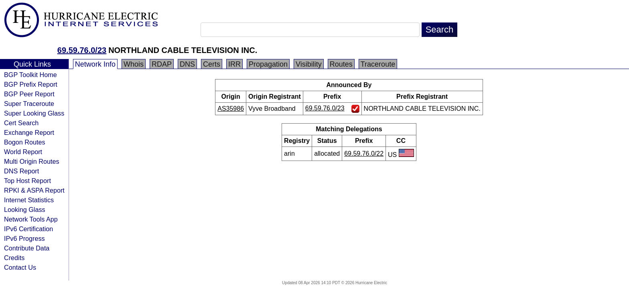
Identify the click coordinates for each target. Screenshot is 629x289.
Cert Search (21, 122)
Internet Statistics (29, 200)
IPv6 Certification (28, 228)
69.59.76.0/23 (81, 50)
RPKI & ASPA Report (34, 190)
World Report (23, 151)
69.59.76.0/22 (363, 153)
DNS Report (21, 171)
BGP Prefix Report (30, 84)
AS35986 (230, 108)
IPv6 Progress (24, 238)
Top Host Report (27, 180)
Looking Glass (24, 209)
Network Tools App (31, 219)
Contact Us (20, 267)
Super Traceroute (29, 103)
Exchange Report (29, 132)
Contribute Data (26, 248)
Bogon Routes (24, 142)
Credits (14, 257)
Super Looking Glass (34, 113)
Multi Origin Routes (31, 161)
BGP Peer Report (29, 94)
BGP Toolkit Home (30, 74)
